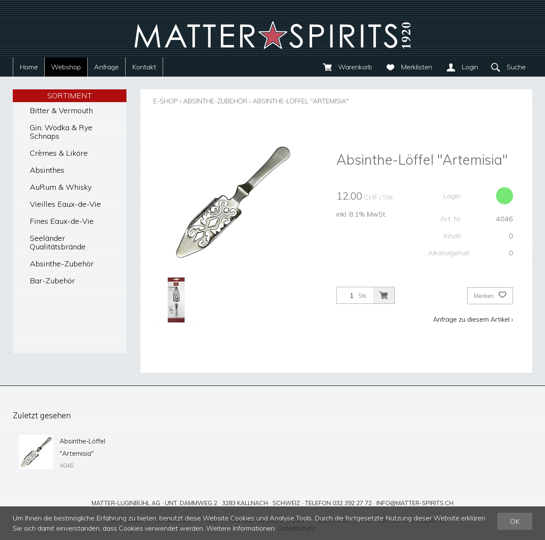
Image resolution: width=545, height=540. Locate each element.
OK (514, 521)
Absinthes (47, 170)
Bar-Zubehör (52, 281)
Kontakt (144, 67)
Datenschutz (297, 528)
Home (29, 67)
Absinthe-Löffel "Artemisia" (312, 101)
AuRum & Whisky (61, 187)
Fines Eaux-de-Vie (62, 221)
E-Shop (166, 101)
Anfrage (106, 67)
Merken (490, 295)
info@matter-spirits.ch (414, 501)
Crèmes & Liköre (59, 153)
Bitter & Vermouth (61, 110)
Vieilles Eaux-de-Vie (65, 204)
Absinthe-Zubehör (62, 264)
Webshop (66, 67)
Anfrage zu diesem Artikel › (472, 318)
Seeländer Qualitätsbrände (58, 242)
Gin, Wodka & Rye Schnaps (61, 132)
